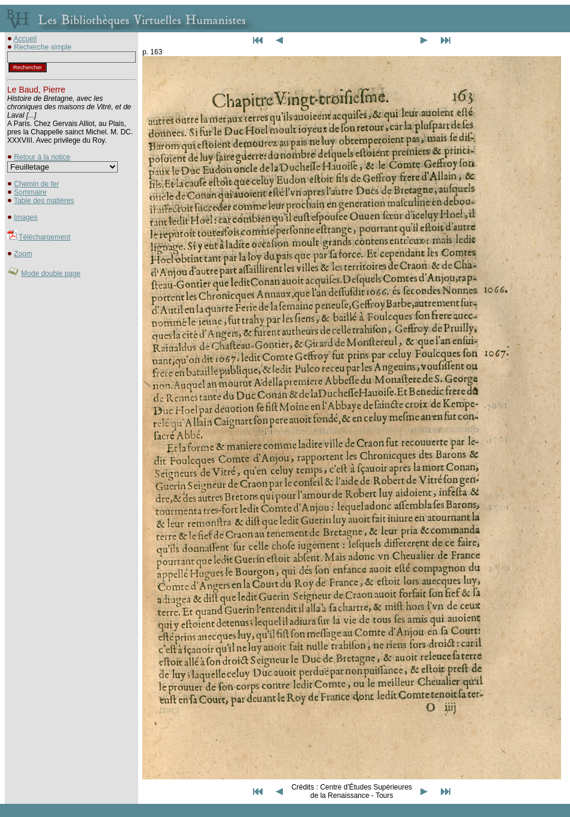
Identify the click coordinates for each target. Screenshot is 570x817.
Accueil (25, 39)
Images (25, 217)
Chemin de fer (36, 184)
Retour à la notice (42, 157)
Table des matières (44, 200)
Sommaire (30, 192)
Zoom (23, 254)
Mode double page (50, 273)
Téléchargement (45, 237)
